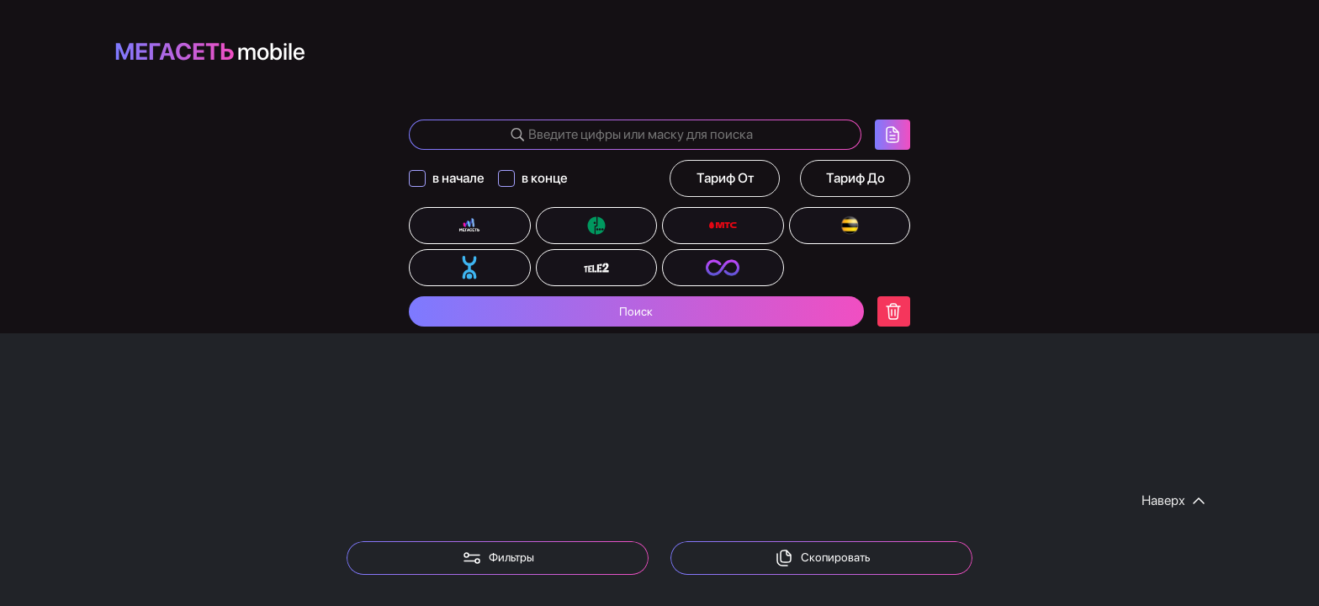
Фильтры (498, 558)
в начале (458, 178)
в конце (545, 178)
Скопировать (822, 558)
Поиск (636, 311)
